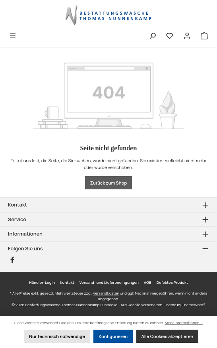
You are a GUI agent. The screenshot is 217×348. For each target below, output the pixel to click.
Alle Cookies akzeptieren (167, 336)
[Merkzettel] (169, 36)
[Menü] (12, 36)
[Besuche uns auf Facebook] (12, 260)
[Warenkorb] (204, 36)
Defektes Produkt (172, 282)
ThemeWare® (193, 304)
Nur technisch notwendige (57, 336)
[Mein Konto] (187, 36)
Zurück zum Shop (108, 183)
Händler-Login (42, 282)
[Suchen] (152, 36)
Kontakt (67, 282)
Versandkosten (106, 293)
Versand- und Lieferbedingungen (109, 282)
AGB (147, 282)
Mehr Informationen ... (184, 322)
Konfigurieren (113, 336)
